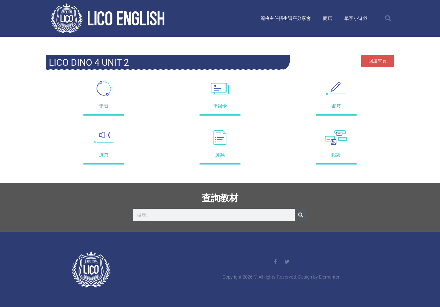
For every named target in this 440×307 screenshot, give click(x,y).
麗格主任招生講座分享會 (285, 18)
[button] (388, 18)
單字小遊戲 (355, 18)
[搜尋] (301, 215)
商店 (327, 18)
